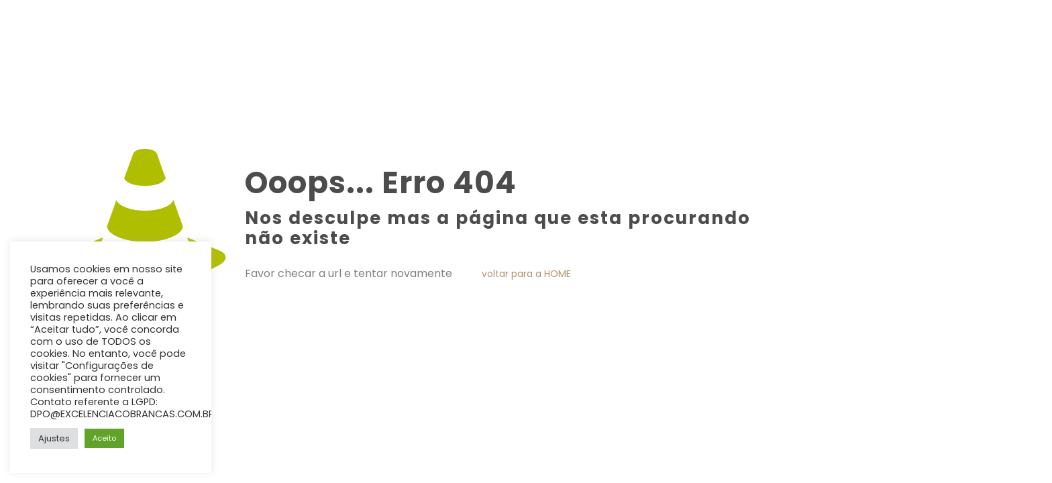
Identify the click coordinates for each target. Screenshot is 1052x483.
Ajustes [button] (54, 438)
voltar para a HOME (526, 273)
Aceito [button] (104, 438)
